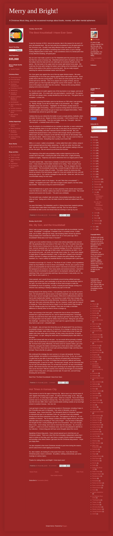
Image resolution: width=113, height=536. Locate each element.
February (97, 221)
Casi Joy (94, 326)
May (95, 215)
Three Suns (95, 504)
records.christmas (16, 108)
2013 (94, 174)
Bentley (94, 313)
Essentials (95, 357)
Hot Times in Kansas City (43, 389)
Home (57, 472)
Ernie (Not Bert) (15, 79)
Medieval (95, 441)
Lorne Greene (96, 438)
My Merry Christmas (14, 131)
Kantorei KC (96, 422)
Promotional (95, 461)
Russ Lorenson (96, 485)
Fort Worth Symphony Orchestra (95, 365)
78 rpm (94, 304)
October (96, 184)
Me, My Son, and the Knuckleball (47, 225)
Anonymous (95, 308)
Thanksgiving (96, 500)
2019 (94, 158)
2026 (94, 140)
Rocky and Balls (97, 483)
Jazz (93, 405)
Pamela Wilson (96, 456)
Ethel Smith (95, 359)
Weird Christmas (15, 128)
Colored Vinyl (96, 335)
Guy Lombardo (96, 382)
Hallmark (95, 384)
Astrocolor (95, 311)
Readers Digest (97, 474)
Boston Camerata (97, 320)
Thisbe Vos (95, 502)
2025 (94, 142)
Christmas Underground (14, 85)
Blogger (64, 526)
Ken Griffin (95, 429)
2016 (94, 166)
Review (94, 478)
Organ (94, 454)
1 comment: (52, 382)
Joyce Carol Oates (97, 411)
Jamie (94, 398)
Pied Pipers (95, 458)
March (96, 218)
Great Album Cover (98, 378)
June (96, 213)
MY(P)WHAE (14, 102)
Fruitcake (95, 373)
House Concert (96, 391)
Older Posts (79, 472)
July (95, 192)
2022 (94, 150)
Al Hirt (94, 306)
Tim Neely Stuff (15, 155)
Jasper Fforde (96, 402)
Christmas (95, 328)
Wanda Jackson (97, 509)
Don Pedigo (95, 350)
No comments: (53, 215)
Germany (95, 375)
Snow (94, 490)
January (96, 223)
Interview (95, 393)
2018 (94, 161)
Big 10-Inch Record (16, 147)
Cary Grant (95, 324)
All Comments (97, 131)
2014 (94, 171)
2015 (94, 169)
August (96, 189)
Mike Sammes (96, 443)
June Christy (96, 418)
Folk (93, 361)
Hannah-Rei (95, 386)
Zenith (94, 514)
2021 (94, 153)
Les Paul (95, 436)
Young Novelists (97, 511)
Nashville (95, 449)
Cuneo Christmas (97, 341)
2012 (94, 177)
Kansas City (95, 420)
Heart (94, 389)
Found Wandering (97, 369)
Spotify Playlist (15, 69)
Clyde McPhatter (97, 331)
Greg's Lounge (15, 157)
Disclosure (95, 348)
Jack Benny (95, 395)
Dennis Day (95, 345)
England (94, 355)
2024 (94, 145)
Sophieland (14, 163)
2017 (94, 163)
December (97, 179)
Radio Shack (96, 471)
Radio (94, 465)
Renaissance (96, 476)
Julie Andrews (96, 415)
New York (95, 451)
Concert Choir (96, 337)
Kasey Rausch (96, 425)
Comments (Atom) (42, 480)
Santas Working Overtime (15, 137)
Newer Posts (33, 472)
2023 (94, 148)
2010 (94, 229)
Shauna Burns (96, 487)
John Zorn (95, 409)
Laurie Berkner (96, 434)
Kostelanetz (95, 431)
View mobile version (57, 475)
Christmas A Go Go (16, 88)
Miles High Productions (95, 446)
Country (94, 339)
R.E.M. (94, 463)
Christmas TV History (15, 125)
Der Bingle (96, 39)
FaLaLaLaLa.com (16, 77)
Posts (94, 127)
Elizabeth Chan (96, 352)
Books (94, 318)
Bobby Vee (95, 315)
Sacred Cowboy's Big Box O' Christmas (16, 98)
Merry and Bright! (33, 11)
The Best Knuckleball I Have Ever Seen (50, 32)
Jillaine (94, 407)
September (97, 187)
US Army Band (96, 507)
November (97, 182)
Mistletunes (14, 90)
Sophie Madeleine (97, 492)
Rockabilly (95, 481)
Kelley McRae (96, 427)
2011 (94, 226)
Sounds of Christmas (14, 93)
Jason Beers (96, 400)
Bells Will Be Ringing (14, 115)
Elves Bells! (14, 134)
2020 (94, 156)
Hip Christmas (15, 82)
